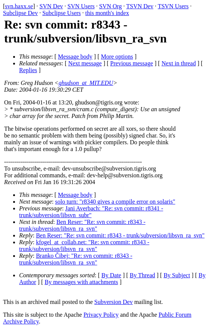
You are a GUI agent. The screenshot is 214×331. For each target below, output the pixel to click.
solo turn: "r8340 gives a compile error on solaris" (115, 201)
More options (117, 56)
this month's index (107, 13)
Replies (28, 70)
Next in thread (179, 63)
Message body (75, 56)
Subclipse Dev (20, 13)
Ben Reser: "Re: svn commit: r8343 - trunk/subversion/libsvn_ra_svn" (82, 225)
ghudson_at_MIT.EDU (85, 83)
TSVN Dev (139, 6)
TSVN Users (173, 6)
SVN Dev (51, 6)
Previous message (131, 63)
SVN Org (110, 6)
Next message (85, 63)
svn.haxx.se (19, 6)
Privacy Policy (101, 314)
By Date (111, 275)
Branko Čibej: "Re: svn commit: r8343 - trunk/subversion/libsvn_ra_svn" (75, 259)
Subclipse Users (61, 13)
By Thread (142, 275)
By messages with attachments (81, 282)
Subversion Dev (113, 302)
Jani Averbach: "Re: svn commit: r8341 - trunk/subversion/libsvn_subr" (91, 211)
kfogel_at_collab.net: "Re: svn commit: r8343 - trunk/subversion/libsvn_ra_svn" (84, 245)
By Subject (176, 275)
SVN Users (80, 6)
